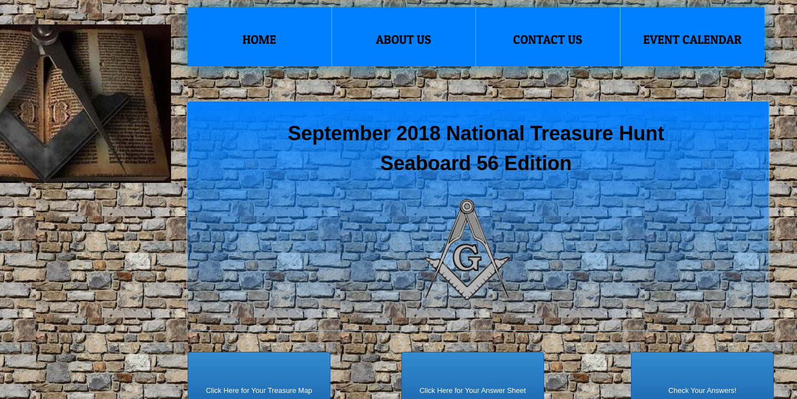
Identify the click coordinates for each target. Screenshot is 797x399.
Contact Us (547, 39)
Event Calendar (692, 39)
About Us (403, 39)
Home (259, 39)
